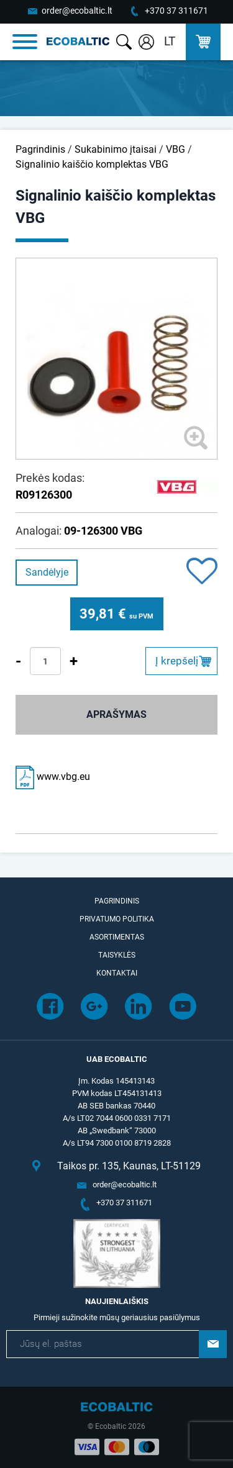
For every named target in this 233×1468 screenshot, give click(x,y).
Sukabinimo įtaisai (116, 149)
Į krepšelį (176, 661)
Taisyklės (116, 955)
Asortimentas (116, 937)
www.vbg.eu (53, 776)
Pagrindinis (40, 149)
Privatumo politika (117, 919)
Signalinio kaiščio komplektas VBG (92, 164)
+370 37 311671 (176, 11)
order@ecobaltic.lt (77, 11)
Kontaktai (116, 973)
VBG (175, 149)
